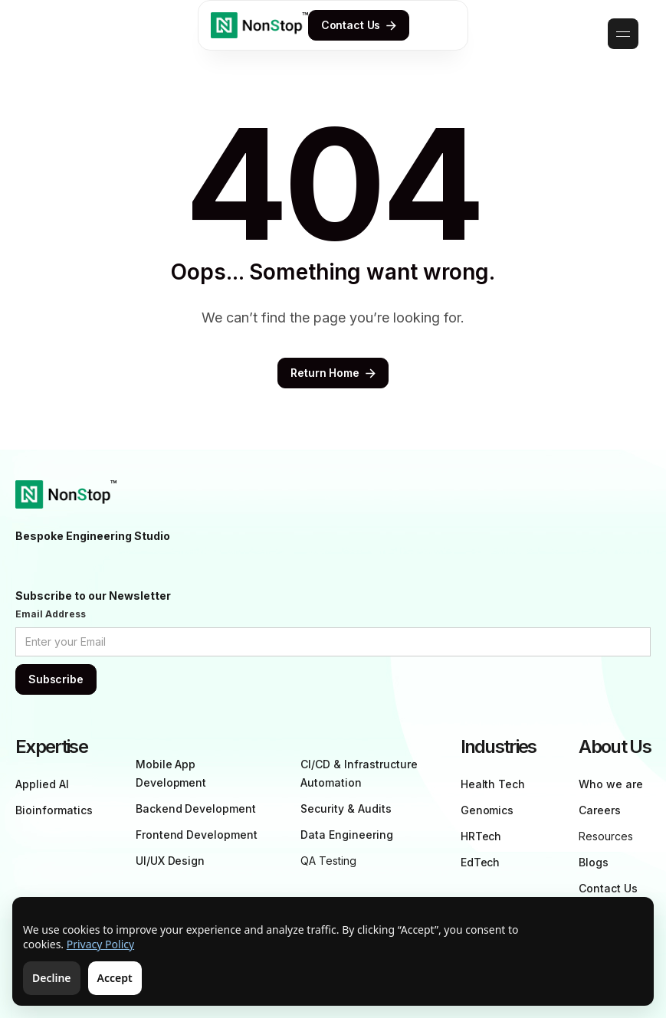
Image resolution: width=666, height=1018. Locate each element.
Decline (51, 978)
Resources (606, 836)
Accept (115, 978)
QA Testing (328, 860)
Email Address (50, 614)
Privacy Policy (100, 944)
